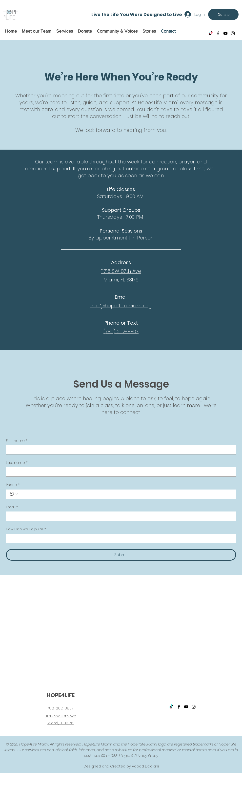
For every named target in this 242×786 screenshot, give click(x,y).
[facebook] (218, 33)
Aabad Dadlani (145, 766)
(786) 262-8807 (121, 331)
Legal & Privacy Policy (139, 755)
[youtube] (225, 33)
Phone (13, 485)
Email (12, 507)
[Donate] (223, 14)
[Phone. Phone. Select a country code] (14, 494)
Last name (16, 462)
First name (16, 440)
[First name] (119, 449)
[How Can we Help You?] (119, 538)
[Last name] (119, 471)
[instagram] (232, 33)
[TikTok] (210, 33)
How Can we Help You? (26, 529)
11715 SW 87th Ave (121, 271)
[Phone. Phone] (126, 494)
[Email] (119, 516)
